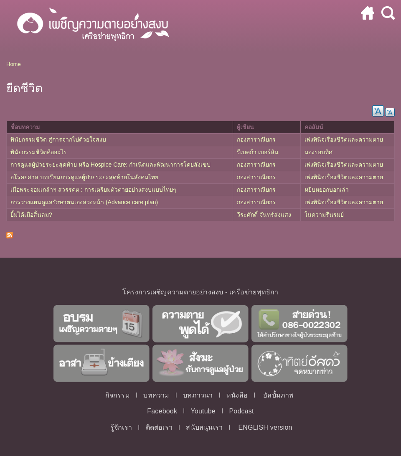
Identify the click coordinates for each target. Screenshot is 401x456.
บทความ (156, 395)
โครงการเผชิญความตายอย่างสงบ (172, 292)
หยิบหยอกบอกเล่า (327, 189)
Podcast (241, 411)
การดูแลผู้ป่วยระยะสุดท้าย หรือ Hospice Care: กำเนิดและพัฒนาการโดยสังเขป (110, 164)
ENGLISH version (265, 427)
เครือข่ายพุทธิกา (253, 292)
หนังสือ (237, 395)
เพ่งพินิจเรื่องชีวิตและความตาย (344, 139)
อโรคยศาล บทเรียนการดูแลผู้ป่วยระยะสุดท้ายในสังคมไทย (84, 177)
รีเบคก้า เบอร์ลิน (258, 152)
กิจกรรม (117, 395)
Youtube (203, 411)
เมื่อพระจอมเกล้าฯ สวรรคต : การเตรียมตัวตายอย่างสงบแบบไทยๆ (93, 189)
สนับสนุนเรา (204, 427)
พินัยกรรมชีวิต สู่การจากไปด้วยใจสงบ (58, 139)
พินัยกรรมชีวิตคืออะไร (38, 152)
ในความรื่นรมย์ (324, 214)
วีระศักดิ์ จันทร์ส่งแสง (264, 214)
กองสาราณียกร (256, 139)
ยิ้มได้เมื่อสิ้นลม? (31, 214)
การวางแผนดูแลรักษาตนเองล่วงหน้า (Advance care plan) (84, 202)
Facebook (162, 411)
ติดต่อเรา (159, 427)
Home (13, 64)
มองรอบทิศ (318, 152)
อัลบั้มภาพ (278, 395)
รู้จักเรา (121, 427)
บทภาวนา (198, 395)
